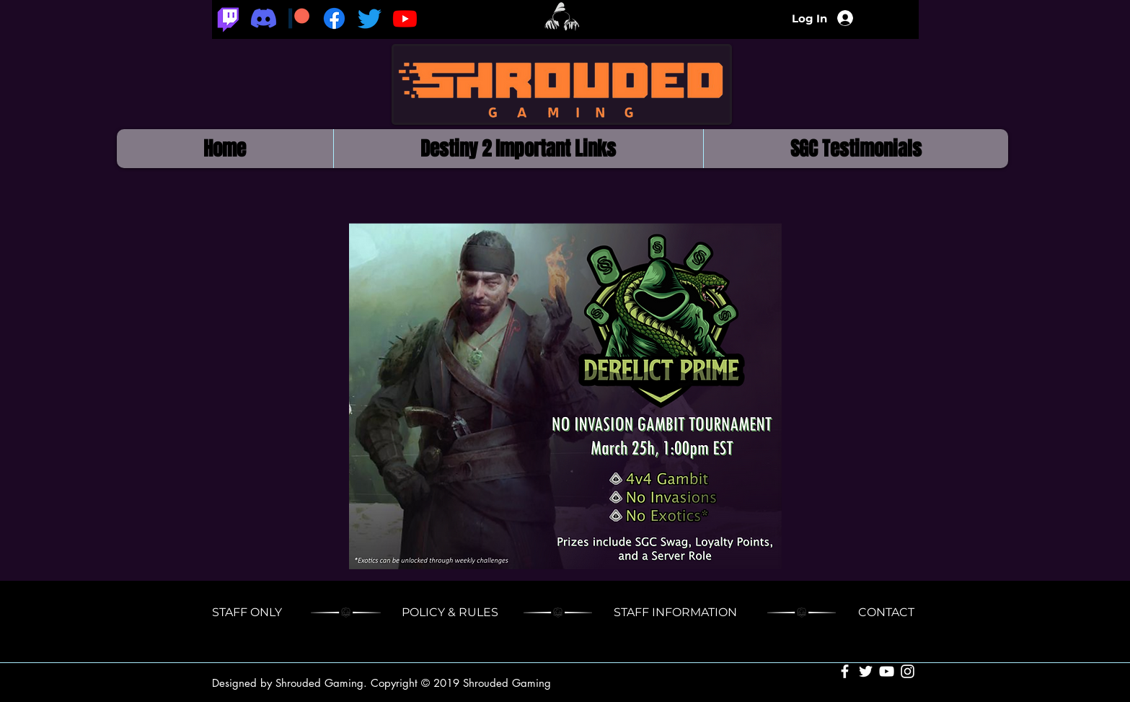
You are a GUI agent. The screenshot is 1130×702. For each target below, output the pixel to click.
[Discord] (264, 18)
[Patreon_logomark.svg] (299, 18)
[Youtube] (405, 18)
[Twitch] (228, 18)
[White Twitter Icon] (866, 671)
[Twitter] (370, 18)
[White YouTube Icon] (887, 671)
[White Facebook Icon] (845, 671)
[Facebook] (334, 18)
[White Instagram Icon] (908, 671)
